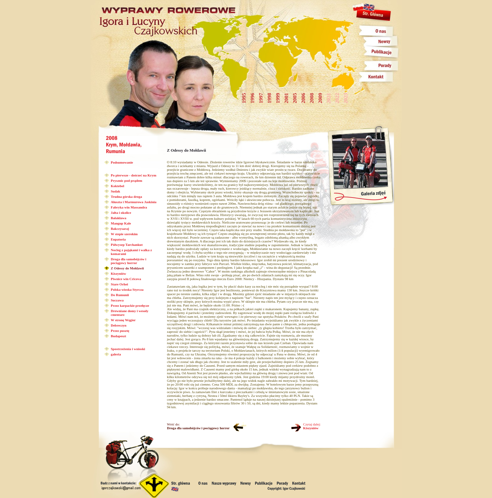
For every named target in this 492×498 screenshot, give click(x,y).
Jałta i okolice (121, 212)
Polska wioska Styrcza (127, 289)
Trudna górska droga (126, 196)
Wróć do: (198, 426)
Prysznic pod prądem (126, 180)
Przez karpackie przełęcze (130, 305)
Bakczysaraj (120, 228)
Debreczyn (118, 325)
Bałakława (118, 218)
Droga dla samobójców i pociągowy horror (128, 261)
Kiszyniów (118, 273)
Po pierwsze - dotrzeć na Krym (133, 175)
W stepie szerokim (124, 234)
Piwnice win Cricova (126, 279)
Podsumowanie (122, 162)
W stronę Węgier (123, 320)
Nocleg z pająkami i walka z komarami (131, 252)
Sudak (115, 191)
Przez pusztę (120, 331)
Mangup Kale (121, 223)
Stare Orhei (119, 284)
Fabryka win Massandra (129, 207)
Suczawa (117, 300)
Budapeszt (118, 336)
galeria (116, 354)
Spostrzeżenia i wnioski (128, 349)
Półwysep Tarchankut (127, 244)
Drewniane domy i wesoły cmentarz (129, 313)
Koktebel (117, 186)
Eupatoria (118, 239)
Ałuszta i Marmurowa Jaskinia (134, 202)
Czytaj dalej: (312, 426)
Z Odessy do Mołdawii (127, 268)
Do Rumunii (120, 295)
